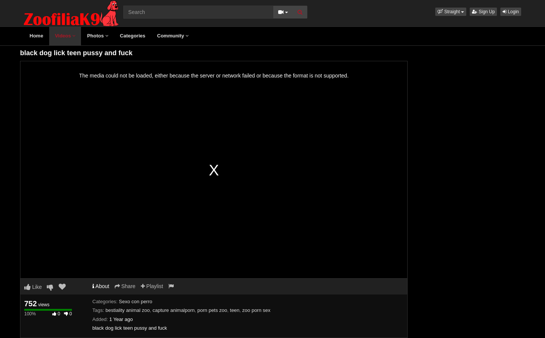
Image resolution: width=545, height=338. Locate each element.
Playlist (152, 286)
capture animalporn (174, 310)
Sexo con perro (135, 301)
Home (36, 36)
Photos (97, 36)
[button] (450, 12)
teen (235, 310)
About (100, 286)
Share (125, 286)
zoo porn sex (256, 310)
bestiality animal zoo (128, 310)
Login (511, 11)
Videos (65, 36)
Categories (132, 36)
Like (33, 287)
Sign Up (483, 11)
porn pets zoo (212, 310)
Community (172, 36)
